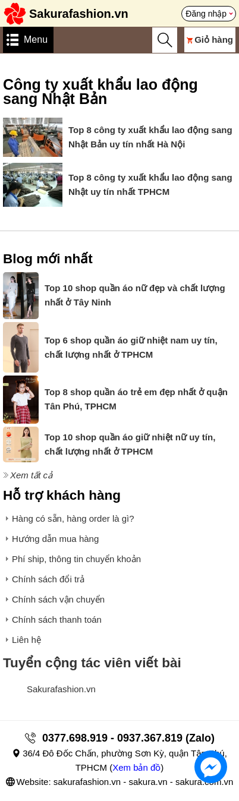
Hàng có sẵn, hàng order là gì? (73, 518)
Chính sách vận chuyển (58, 599)
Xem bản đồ (136, 767)
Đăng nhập (206, 13)
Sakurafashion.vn (61, 689)
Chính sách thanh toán (57, 619)
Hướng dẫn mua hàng (55, 539)
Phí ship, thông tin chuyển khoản (76, 559)
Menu (36, 39)
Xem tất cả (31, 475)
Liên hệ (26, 640)
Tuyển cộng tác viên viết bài (92, 662)
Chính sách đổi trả (48, 579)
